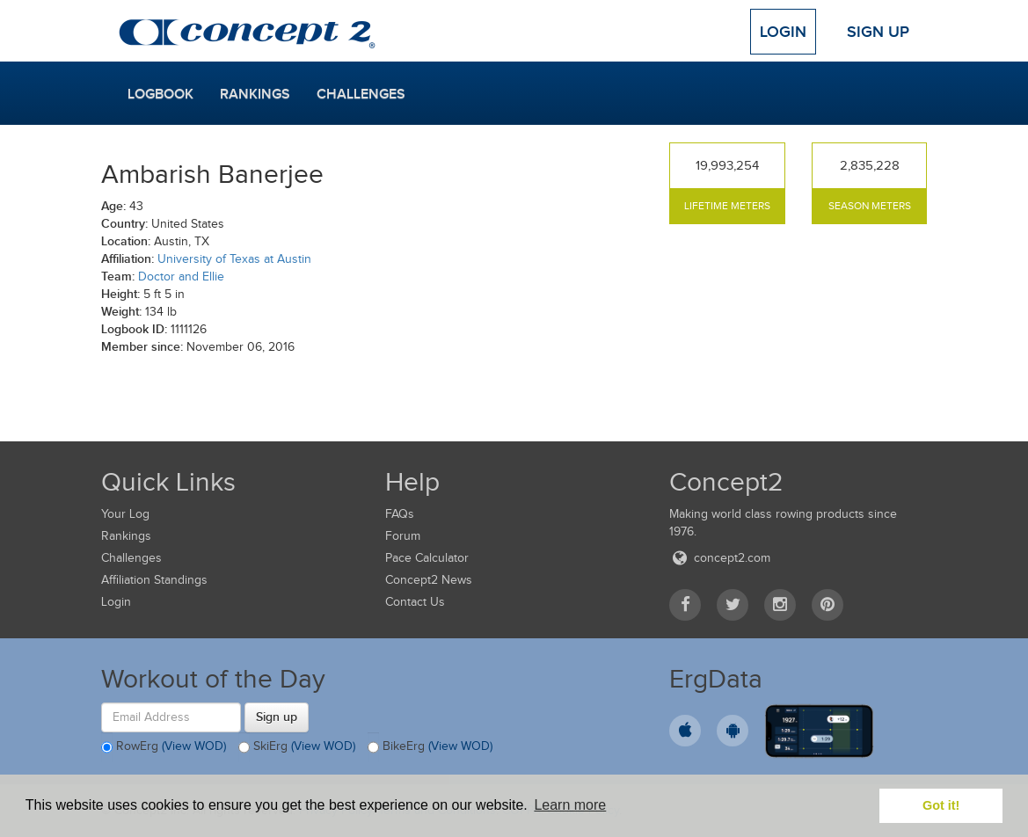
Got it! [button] (940, 805)
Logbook (160, 94)
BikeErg (430, 747)
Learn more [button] (570, 804)
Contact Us (415, 601)
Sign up (276, 717)
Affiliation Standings (154, 579)
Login (783, 31)
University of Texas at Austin (234, 259)
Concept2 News (428, 579)
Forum (402, 535)
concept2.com (719, 557)
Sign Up (878, 31)
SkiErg (296, 747)
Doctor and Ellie (181, 276)
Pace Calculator (427, 557)
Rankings (255, 94)
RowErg (163, 747)
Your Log (125, 513)
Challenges (361, 94)
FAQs (399, 513)
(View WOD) (194, 746)
